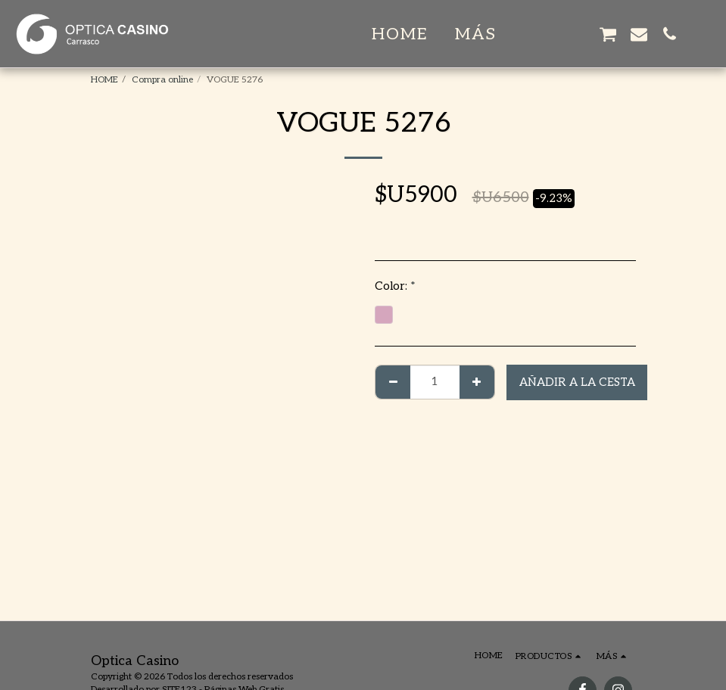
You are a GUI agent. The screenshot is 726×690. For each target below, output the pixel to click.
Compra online (162, 79)
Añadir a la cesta (577, 382)
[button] (546, 33)
